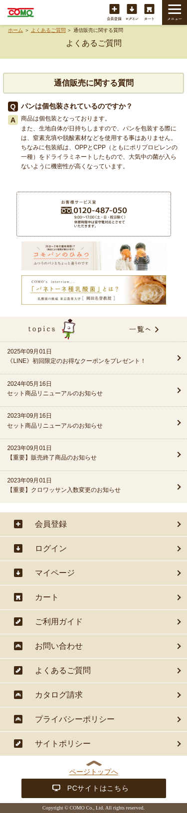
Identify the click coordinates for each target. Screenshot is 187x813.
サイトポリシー (63, 743)
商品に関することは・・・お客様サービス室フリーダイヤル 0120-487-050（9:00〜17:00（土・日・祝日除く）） (94, 214)
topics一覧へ (94, 329)
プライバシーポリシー (75, 719)
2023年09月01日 (85, 454)
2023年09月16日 (85, 421)
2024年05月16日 (85, 389)
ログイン (132, 12)
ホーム (15, 30)
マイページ (55, 573)
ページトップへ (93, 772)
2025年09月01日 (85, 357)
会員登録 (114, 12)
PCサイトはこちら (98, 788)
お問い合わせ (59, 646)
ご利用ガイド (59, 621)
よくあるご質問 (48, 30)
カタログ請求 (59, 695)
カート (149, 12)
